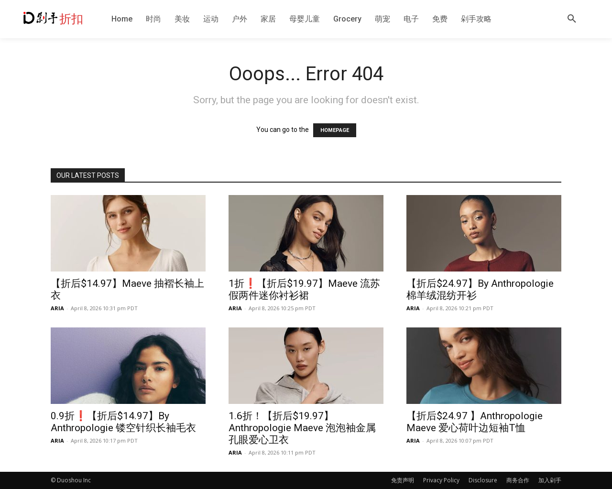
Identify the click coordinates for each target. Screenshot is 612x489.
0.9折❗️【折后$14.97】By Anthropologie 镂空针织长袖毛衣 (123, 422)
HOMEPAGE (334, 130)
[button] (572, 19)
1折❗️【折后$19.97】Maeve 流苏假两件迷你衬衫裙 (304, 289)
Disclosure (483, 480)
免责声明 (402, 480)
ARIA (57, 308)
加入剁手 (549, 480)
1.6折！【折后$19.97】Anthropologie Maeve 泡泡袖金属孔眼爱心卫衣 (302, 428)
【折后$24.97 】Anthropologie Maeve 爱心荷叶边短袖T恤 (474, 422)
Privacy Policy (441, 480)
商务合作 (517, 480)
